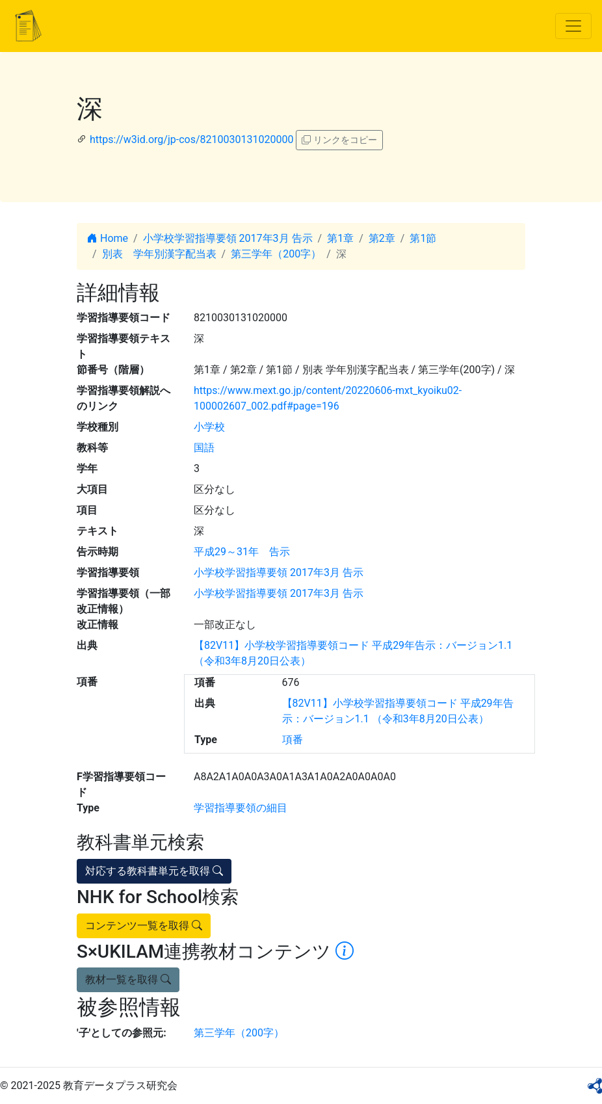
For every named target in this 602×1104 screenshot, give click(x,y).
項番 (292, 739)
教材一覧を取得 (128, 979)
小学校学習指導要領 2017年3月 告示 (228, 238)
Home (107, 238)
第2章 (382, 238)
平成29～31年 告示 (242, 551)
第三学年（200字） (276, 254)
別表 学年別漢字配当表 (159, 254)
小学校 (209, 427)
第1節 (423, 238)
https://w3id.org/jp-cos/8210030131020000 (191, 139)
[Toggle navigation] (573, 26)
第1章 (340, 238)
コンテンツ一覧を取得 (143, 925)
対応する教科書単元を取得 (154, 871)
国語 (204, 447)
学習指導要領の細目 (240, 808)
